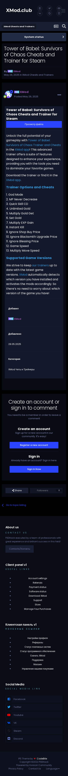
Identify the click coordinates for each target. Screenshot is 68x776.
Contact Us (34, 768)
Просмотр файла (34, 124)
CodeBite (42, 758)
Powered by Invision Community (34, 765)
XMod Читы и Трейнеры (21, 369)
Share (17, 490)
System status (34, 37)
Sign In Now (34, 469)
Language (53, 768)
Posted (26, 96)
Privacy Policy (16, 768)
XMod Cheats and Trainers (37, 75)
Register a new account (34, 445)
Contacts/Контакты (19, 548)
